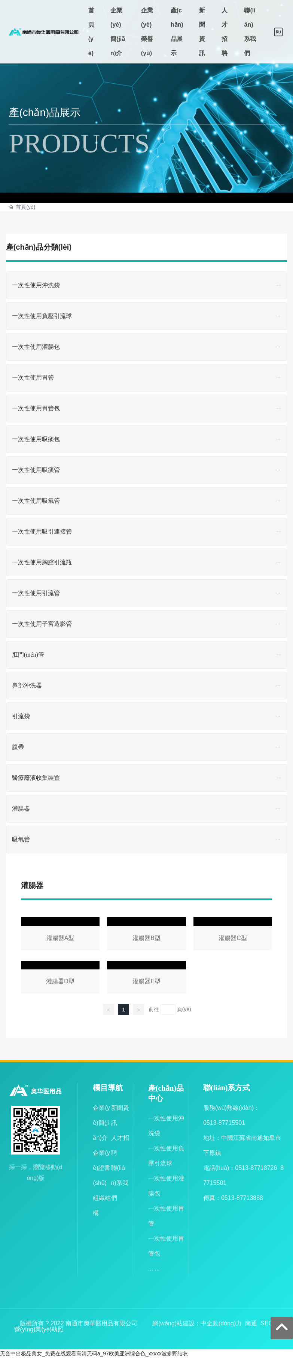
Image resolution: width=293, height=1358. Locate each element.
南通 (251, 1323)
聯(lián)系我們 (119, 1183)
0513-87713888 (242, 1198)
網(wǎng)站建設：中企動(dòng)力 (197, 1323)
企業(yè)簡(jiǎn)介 (101, 1123)
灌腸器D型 (60, 978)
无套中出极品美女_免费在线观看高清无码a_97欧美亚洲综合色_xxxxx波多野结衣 (94, 1353)
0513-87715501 (224, 1123)
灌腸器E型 (146, 978)
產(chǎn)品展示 (44, 112)
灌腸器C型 (232, 935)
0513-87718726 (256, 1168)
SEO (266, 1323)
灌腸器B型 (146, 935)
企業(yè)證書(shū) (101, 1168)
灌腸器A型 (60, 935)
